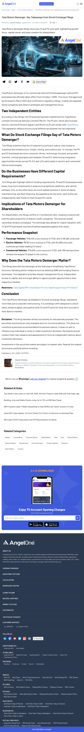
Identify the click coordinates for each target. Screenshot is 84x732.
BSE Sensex (73, 677)
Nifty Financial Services (31, 677)
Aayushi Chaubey (15, 23)
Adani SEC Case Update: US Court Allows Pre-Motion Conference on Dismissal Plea (38, 413)
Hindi (55, 437)
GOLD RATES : (8, 701)
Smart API (63, 655)
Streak (24, 664)
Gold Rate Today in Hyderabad (14, 706)
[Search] (78, 4)
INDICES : (6, 675)
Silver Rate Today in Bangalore (39, 713)
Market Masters (72, 437)
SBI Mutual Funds (29, 723)
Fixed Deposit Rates (10, 657)
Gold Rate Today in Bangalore (38, 706)
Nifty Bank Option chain (28, 694)
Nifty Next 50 (47, 677)
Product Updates (52, 443)
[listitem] (47, 364)
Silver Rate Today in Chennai (63, 713)
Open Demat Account (46, 4)
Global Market (46, 437)
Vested (31, 664)
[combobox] (53, 22)
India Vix (20, 680)
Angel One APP (9, 655)
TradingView (40, 664)
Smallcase (15, 664)
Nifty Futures (9, 687)
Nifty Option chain (10, 694)
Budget (7, 437)
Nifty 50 (7, 677)
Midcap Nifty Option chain (49, 694)
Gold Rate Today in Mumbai (13, 704)
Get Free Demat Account (42, 729)
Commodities (17, 437)
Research (65, 443)
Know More (19, 367)
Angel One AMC (9, 648)
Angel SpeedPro (34, 655)
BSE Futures (69, 687)
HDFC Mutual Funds (60, 723)
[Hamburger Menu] (81, 4)
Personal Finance (37, 443)
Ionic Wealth (20, 648)
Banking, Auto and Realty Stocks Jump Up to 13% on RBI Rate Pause (32, 400)
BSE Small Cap (9, 680)
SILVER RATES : (8, 711)
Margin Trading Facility (50, 655)
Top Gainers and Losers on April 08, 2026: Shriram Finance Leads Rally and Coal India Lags (41, 393)
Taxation (21, 449)
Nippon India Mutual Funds (31, 725)
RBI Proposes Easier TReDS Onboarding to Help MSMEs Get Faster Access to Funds (38, 406)
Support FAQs (22, 626)
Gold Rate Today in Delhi (34, 704)
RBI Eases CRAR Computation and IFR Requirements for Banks (30, 419)
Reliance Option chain (69, 694)
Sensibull (7, 664)
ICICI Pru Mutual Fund (11, 725)
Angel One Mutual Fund (12, 723)
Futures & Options (32, 437)
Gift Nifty (29, 680)
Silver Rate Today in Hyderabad (15, 713)
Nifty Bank (16, 677)
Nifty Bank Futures (23, 687)
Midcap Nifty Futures (40, 687)
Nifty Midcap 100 (61, 677)
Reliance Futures (56, 687)
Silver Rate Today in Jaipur (13, 716)
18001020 (8, 626)
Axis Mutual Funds (44, 723)
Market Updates (10, 443)
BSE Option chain (10, 697)
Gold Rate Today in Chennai (55, 704)
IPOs (62, 437)
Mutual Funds (23, 443)
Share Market (9, 449)
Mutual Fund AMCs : (11, 720)
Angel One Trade (21, 655)
